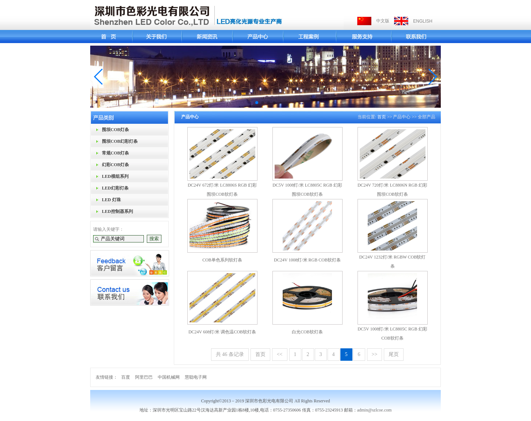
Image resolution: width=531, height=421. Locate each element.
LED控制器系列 (117, 211)
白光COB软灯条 (307, 331)
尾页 (394, 354)
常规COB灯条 (115, 153)
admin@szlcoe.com (374, 410)
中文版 (382, 20)
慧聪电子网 (196, 377)
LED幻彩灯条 (115, 188)
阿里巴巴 (144, 377)
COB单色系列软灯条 (222, 260)
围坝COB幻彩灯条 (120, 141)
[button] (99, 77)
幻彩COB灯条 (115, 164)
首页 (381, 116)
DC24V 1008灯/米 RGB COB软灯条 (307, 260)
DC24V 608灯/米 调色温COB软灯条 (222, 331)
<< (280, 354)
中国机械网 (169, 377)
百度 (125, 377)
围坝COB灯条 (115, 129)
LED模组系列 (115, 176)
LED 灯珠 (111, 199)
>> (375, 354)
